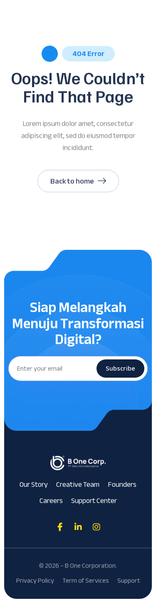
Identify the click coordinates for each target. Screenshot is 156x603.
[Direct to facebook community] (60, 527)
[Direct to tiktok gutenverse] (78, 527)
